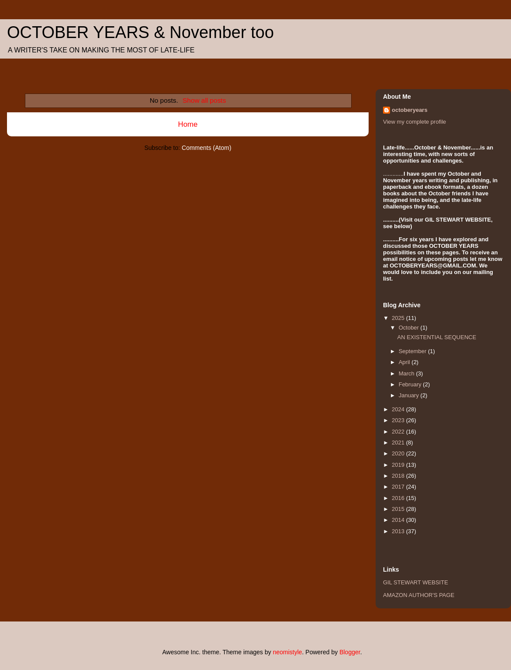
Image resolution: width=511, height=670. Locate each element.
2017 (399, 486)
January (410, 395)
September (413, 351)
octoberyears (410, 110)
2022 (399, 431)
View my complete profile (414, 121)
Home (188, 124)
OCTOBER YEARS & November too (140, 32)
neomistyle (287, 652)
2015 (399, 509)
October (410, 327)
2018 (399, 475)
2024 (399, 409)
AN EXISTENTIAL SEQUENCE (436, 337)
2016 (399, 498)
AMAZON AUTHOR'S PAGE (418, 595)
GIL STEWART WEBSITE (415, 582)
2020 (399, 453)
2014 (399, 520)
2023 (399, 420)
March (407, 373)
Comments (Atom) (206, 147)
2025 (399, 318)
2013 (399, 531)
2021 (399, 442)
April (405, 362)
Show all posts (204, 100)
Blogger (349, 652)
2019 (399, 465)
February (411, 384)
